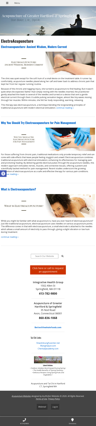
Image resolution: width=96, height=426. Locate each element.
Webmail (42, 406)
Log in (55, 406)
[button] (3, 173)
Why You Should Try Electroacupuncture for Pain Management (38, 122)
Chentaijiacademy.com (48, 348)
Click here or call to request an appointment (48, 269)
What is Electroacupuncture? (18, 189)
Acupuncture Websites (21, 396)
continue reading (65, 107)
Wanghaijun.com (48, 345)
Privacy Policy (54, 398)
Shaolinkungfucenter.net (48, 343)
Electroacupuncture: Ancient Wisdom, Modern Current (34, 46)
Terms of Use (41, 398)
